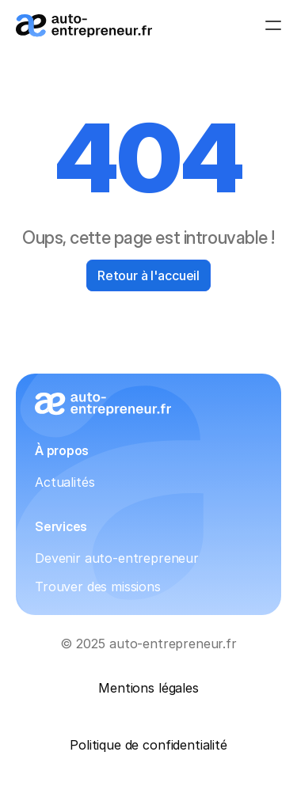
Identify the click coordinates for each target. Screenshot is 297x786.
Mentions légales (148, 688)
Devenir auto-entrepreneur (117, 558)
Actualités (64, 482)
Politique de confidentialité (148, 745)
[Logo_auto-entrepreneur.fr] (84, 25)
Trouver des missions (98, 586)
